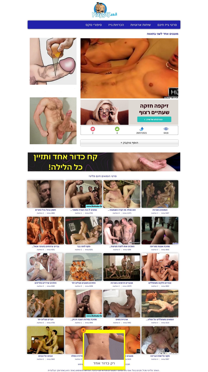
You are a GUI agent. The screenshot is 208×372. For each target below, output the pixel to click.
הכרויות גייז (116, 25)
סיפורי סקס (94, 25)
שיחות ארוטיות (141, 25)
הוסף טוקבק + (129, 142)
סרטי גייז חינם (167, 25)
